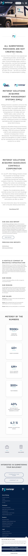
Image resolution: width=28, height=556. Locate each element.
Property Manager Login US (7, 514)
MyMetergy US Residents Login (7, 523)
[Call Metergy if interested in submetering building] (14, 480)
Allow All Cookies (14, 547)
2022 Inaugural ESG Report (7, 247)
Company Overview (5, 497)
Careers (3, 499)
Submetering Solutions (6, 500)
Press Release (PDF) (14, 209)
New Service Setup (5, 519)
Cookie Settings (14, 553)
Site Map (3, 502)
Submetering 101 (5, 511)
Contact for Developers (6, 507)
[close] (26, 537)
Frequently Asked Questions (7, 524)
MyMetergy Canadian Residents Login (9, 521)
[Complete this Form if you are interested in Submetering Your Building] (14, 475)
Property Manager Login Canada (8, 512)
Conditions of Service (6, 531)
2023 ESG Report (5, 246)
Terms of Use (4, 536)
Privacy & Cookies (5, 535)
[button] (7, 3)
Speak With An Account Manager (8, 509)
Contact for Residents (6, 526)
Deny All (14, 550)
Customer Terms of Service (7, 533)
